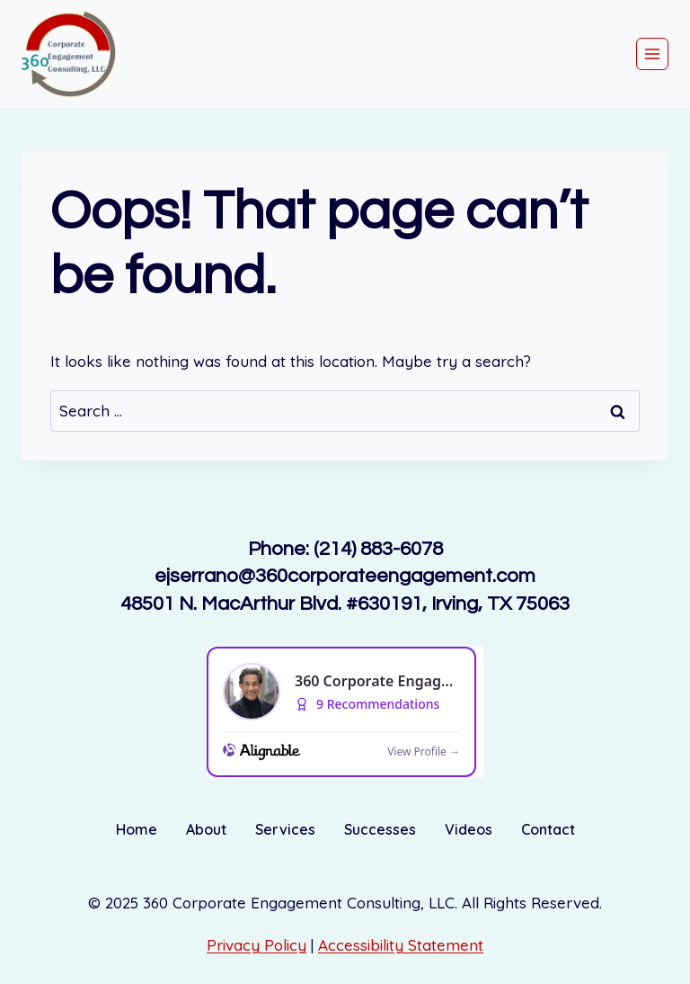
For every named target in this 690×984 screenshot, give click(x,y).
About (206, 829)
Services (285, 829)
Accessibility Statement (400, 944)
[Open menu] (652, 54)
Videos (468, 829)
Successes (380, 829)
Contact (548, 829)
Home (136, 829)
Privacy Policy (256, 944)
